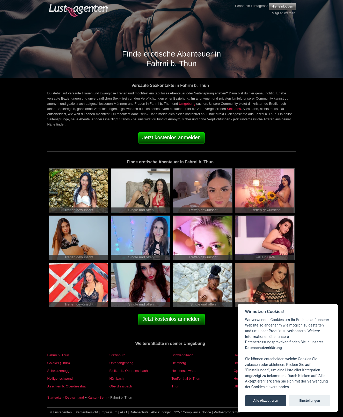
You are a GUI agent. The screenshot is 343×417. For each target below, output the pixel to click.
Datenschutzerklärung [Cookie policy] (263, 348)
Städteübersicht (86, 412)
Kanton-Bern (97, 397)
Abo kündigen (161, 412)
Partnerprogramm (227, 412)
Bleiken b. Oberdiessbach (129, 371)
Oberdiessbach (121, 386)
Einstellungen (309, 400)
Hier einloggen (282, 6)
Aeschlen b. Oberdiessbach (68, 386)
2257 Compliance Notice (192, 412)
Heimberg (179, 363)
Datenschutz (139, 412)
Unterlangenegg (122, 363)
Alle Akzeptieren (265, 400)
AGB (123, 412)
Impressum (109, 412)
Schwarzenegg (58, 371)
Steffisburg (118, 355)
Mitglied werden (283, 13)
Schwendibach (183, 355)
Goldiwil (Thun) (58, 363)
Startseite (54, 397)
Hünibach (117, 378)
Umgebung (187, 104)
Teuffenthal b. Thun (186, 378)
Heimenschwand (184, 371)
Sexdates (234, 109)
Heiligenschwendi (60, 378)
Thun (175, 386)
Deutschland (74, 397)
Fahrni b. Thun (58, 355)
